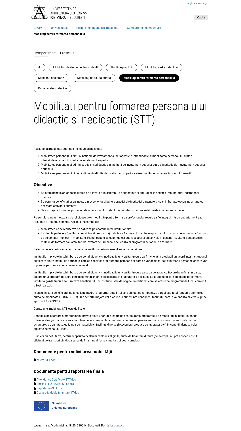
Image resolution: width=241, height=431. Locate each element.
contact (119, 425)
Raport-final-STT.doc (50, 388)
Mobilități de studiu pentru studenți (75, 67)
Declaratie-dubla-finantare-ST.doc (58, 392)
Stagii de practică (121, 67)
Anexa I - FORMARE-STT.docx (55, 384)
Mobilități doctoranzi (51, 78)
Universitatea (59, 27)
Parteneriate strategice (52, 88)
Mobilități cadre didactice (161, 67)
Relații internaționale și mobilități (97, 27)
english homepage (197, 3)
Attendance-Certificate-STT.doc (56, 379)
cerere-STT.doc (46, 360)
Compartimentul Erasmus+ (144, 27)
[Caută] (175, 17)
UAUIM (38, 27)
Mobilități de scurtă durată (94, 78)
